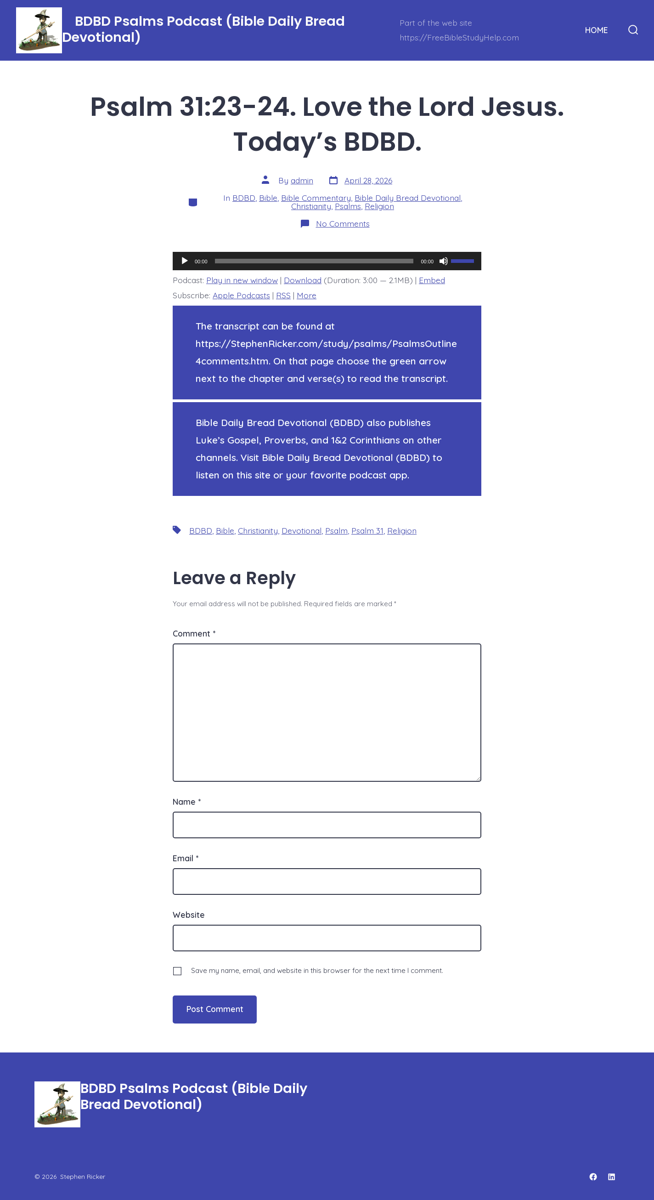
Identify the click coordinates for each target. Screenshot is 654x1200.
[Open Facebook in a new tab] (593, 1177)
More (306, 295)
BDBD (243, 198)
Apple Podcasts (241, 295)
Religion (379, 206)
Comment (194, 633)
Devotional (301, 530)
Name (187, 801)
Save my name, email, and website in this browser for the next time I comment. (317, 970)
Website (189, 915)
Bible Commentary (316, 198)
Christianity (311, 206)
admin (302, 180)
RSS (283, 295)
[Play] (184, 261)
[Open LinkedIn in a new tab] (611, 1177)
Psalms (348, 206)
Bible (268, 198)
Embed (432, 280)
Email (185, 858)
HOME (596, 30)
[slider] (314, 261)
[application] (327, 261)
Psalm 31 (367, 530)
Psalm (336, 530)
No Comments (343, 223)
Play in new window (242, 280)
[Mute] (443, 261)
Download (302, 280)
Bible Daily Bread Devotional (408, 198)
